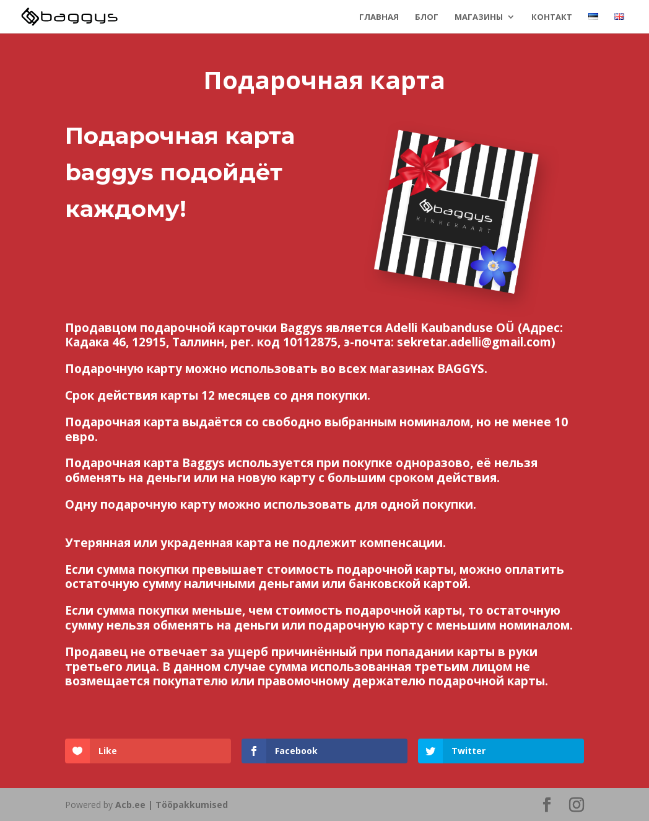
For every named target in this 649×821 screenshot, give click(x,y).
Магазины (479, 17)
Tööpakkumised (191, 804)
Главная (379, 17)
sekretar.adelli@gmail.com (474, 342)
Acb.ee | (135, 804)
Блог (426, 17)
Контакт (551, 17)
